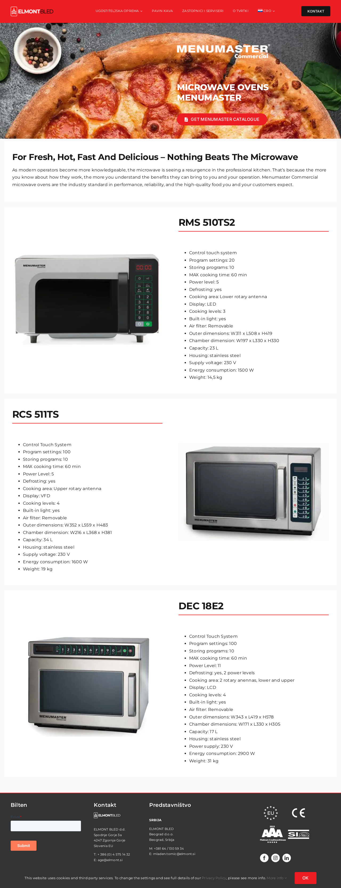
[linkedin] (286, 858)
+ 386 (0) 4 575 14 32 (114, 854)
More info (277, 878)
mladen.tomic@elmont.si (174, 854)
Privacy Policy (214, 878)
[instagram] (275, 858)
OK (305, 878)
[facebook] (264, 858)
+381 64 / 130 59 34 (169, 848)
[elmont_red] (32, 8)
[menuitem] (266, 11)
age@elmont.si (110, 860)
